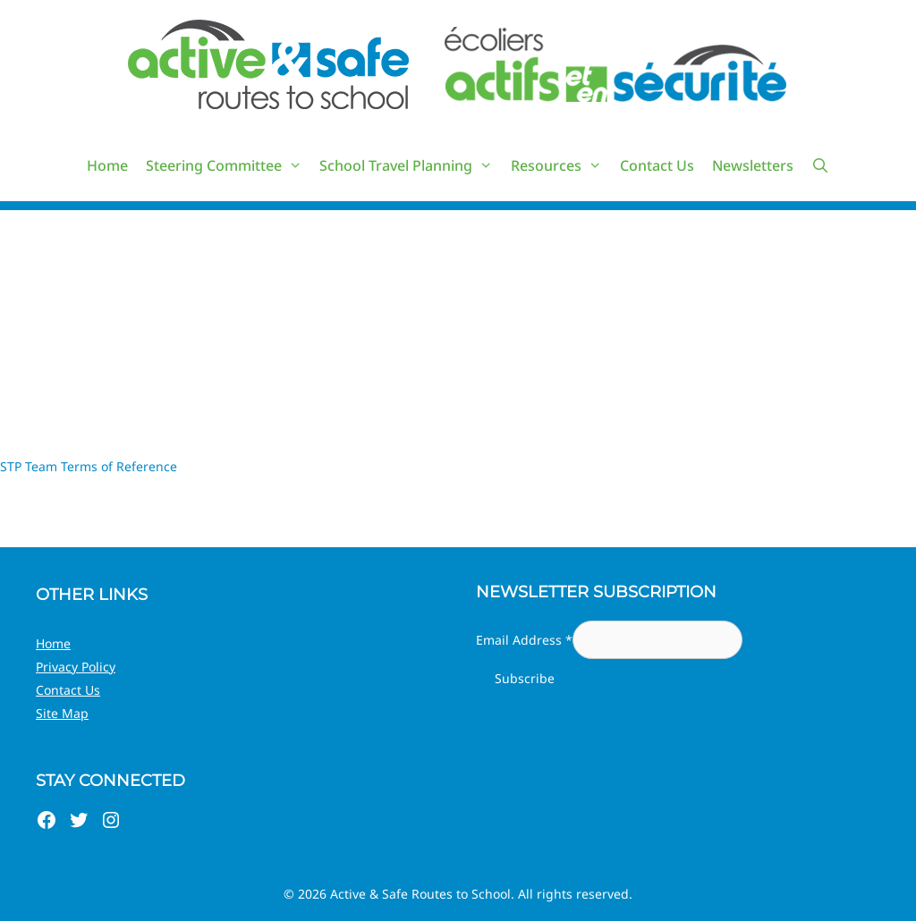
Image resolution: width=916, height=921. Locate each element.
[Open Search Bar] (820, 165)
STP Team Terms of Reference (88, 466)
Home (107, 165)
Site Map (62, 713)
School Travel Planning (410, 165)
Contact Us (657, 165)
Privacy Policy (75, 666)
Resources (561, 165)
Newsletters (752, 165)
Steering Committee (228, 165)
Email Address (524, 639)
